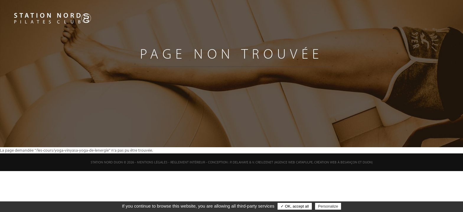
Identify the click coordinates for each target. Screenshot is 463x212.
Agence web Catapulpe (294, 162)
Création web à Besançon (335, 162)
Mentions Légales (152, 162)
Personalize (328, 206)
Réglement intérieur (187, 162)
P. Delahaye (239, 162)
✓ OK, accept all (295, 206)
